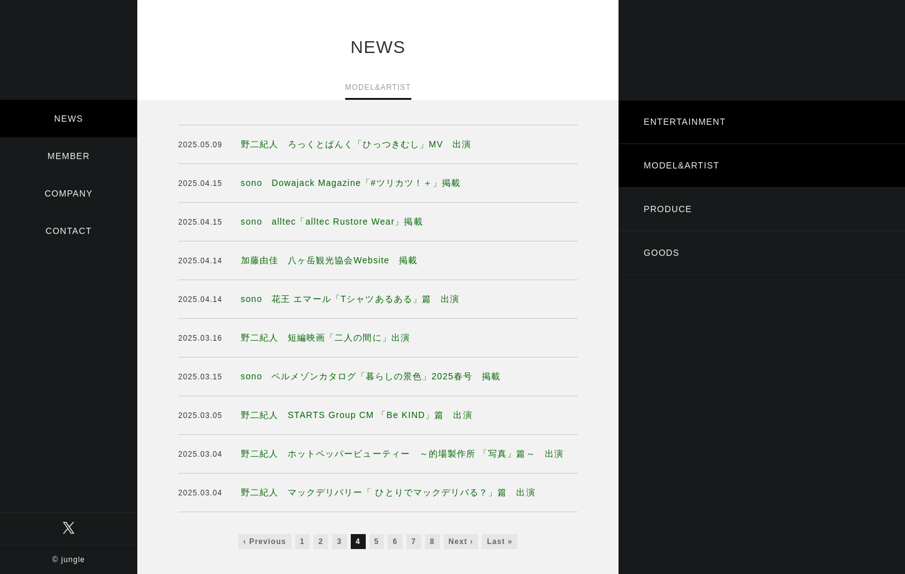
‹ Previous (264, 541)
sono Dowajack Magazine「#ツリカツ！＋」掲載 (351, 183)
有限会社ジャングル (68, 50)
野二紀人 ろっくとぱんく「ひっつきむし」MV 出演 (356, 144)
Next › (461, 541)
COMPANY (68, 193)
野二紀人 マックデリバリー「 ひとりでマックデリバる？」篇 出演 (388, 492)
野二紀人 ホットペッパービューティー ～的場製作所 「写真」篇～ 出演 (402, 454)
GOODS (661, 253)
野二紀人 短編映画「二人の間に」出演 (325, 338)
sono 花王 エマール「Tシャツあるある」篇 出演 (350, 299)
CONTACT (69, 231)
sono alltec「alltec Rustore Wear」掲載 (332, 221)
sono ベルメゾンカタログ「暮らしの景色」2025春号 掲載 (371, 376)
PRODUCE (667, 209)
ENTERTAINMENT (684, 122)
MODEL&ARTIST (681, 165)
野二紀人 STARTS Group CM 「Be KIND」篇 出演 (356, 415)
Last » (499, 541)
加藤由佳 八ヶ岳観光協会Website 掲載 (329, 260)
